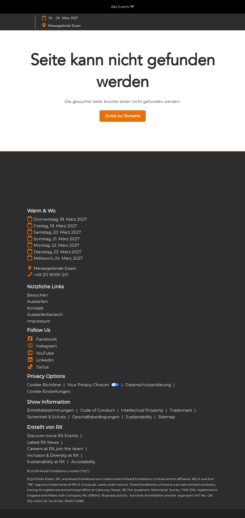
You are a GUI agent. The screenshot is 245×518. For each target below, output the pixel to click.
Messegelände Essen (64, 25)
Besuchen (37, 295)
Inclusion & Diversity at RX (53, 455)
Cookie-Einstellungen (48, 391)
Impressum (38, 321)
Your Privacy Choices (93, 384)
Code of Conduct (98, 410)
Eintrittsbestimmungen (51, 410)
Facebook (42, 339)
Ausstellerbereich (45, 314)
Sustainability (139, 416)
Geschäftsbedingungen (96, 416)
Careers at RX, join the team (55, 448)
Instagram (42, 346)
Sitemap (166, 416)
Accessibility (83, 461)
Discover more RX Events (53, 435)
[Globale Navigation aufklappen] (122, 6)
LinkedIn (40, 360)
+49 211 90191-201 (51, 274)
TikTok (38, 367)
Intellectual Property (142, 410)
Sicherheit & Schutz (47, 416)
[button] (123, 116)
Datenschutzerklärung (148, 384)
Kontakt (35, 308)
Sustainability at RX (46, 461)
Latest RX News (43, 442)
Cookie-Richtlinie (44, 384)
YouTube (40, 353)
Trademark (181, 410)
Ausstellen (37, 301)
